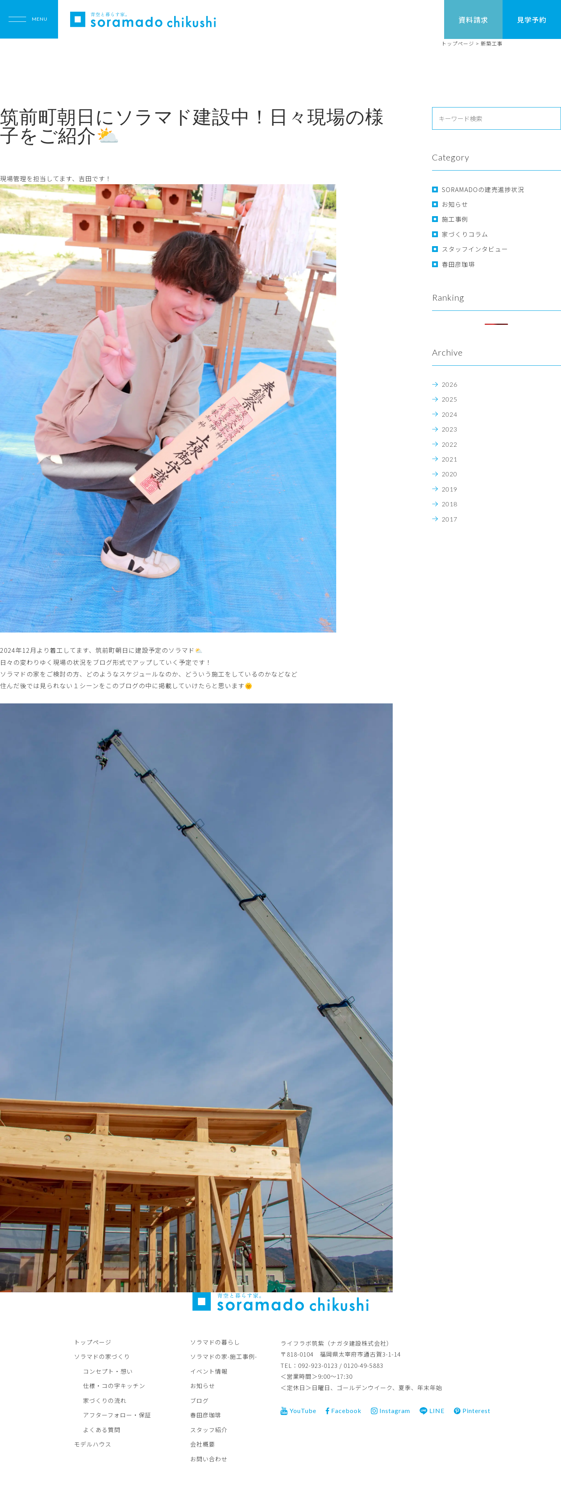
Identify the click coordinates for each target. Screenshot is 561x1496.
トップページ (92, 1341)
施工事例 (455, 219)
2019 (449, 489)
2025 (449, 399)
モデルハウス (92, 1444)
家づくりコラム (465, 234)
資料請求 (473, 19)
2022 (449, 444)
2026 (449, 384)
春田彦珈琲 (458, 264)
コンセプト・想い (108, 1371)
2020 (449, 474)
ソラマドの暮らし (215, 1341)
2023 (449, 429)
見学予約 (532, 19)
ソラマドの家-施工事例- (223, 1356)
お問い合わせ (209, 1458)
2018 (449, 503)
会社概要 (202, 1444)
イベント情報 (209, 1371)
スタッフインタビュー (475, 249)
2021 (449, 459)
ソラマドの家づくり (102, 1356)
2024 (449, 414)
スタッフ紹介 (209, 1429)
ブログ (199, 1400)
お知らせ (455, 204)
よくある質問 (101, 1429)
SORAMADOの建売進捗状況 (483, 189)
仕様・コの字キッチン (114, 1385)
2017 (449, 519)
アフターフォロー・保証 (117, 1415)
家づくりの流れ (105, 1400)
